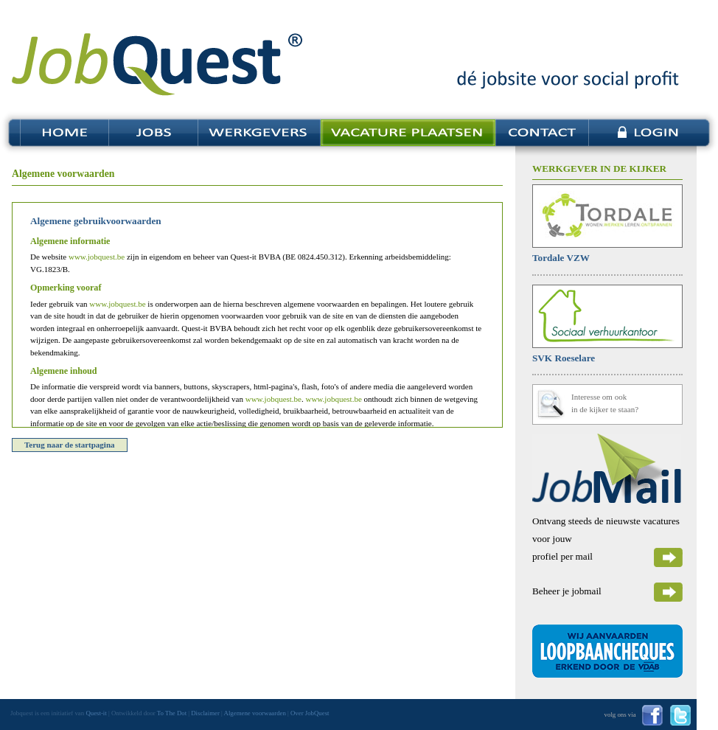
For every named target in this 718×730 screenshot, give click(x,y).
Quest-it (96, 713)
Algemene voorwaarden (255, 713)
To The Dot (172, 713)
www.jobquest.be (97, 256)
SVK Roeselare (563, 358)
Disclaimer (205, 713)
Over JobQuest (310, 713)
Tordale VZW (561, 257)
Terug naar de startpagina (69, 444)
